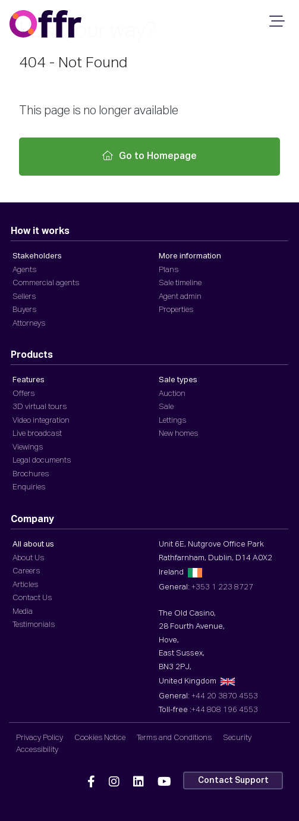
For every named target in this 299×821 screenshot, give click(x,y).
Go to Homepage (149, 156)
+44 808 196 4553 (224, 710)
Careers (26, 571)
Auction (172, 394)
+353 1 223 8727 (222, 587)
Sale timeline (180, 283)
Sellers (24, 297)
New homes (178, 434)
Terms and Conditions (174, 738)
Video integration (41, 420)
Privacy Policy (39, 738)
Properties (176, 310)
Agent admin (180, 297)
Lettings (172, 420)
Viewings (27, 447)
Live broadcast (37, 434)
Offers (23, 394)
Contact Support (233, 780)
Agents (24, 270)
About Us (28, 558)
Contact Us (32, 598)
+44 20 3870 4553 (224, 696)
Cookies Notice (99, 738)
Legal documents (41, 460)
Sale (166, 407)
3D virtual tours (39, 407)
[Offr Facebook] (91, 782)
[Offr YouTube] (164, 782)
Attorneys (28, 323)
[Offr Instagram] (114, 782)
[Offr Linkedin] (138, 782)
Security (237, 738)
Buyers (24, 310)
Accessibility (37, 750)
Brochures (30, 474)
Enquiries (28, 487)
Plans (168, 270)
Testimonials (33, 625)
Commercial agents (45, 283)
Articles (25, 585)
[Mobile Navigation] (275, 25)
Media (22, 612)
